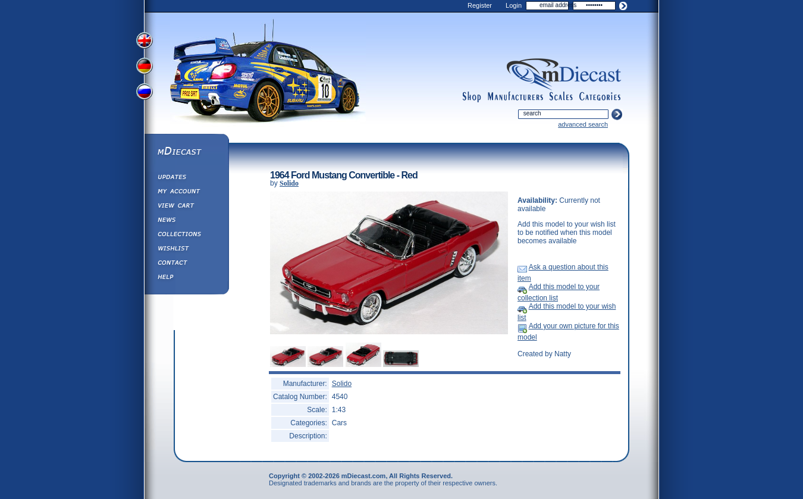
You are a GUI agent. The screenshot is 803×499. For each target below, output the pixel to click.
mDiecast (186, 152)
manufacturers (515, 97)
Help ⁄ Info (186, 278)
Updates (186, 178)
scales (561, 97)
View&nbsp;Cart (186, 207)
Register (480, 5)
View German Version (146, 67)
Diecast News (186, 221)
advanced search (583, 124)
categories (600, 97)
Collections (186, 235)
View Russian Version (146, 94)
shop (472, 97)
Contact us (186, 264)
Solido (289, 183)
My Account (186, 193)
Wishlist (186, 250)
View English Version (146, 40)
